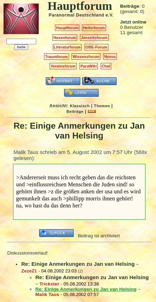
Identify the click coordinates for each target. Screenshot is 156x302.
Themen (102, 106)
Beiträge (75, 111)
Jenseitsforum (94, 38)
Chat (106, 66)
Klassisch (79, 106)
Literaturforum (67, 47)
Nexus (110, 56)
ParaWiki (88, 66)
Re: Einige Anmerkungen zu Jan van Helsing (78, 264)
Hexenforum (65, 38)
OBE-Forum (96, 47)
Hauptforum (67, 28)
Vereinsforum (63, 66)
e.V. (110, 15)
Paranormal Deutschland (76, 15)
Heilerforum (94, 28)
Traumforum (56, 56)
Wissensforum (86, 56)
